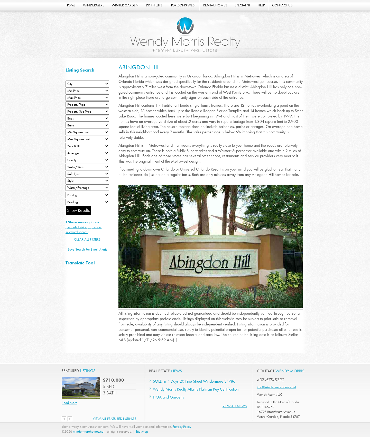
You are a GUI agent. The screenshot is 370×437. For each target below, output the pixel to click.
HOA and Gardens (168, 397)
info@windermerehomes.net (276, 387)
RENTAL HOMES (215, 5)
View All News (235, 406)
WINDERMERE (93, 5)
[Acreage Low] (87, 153)
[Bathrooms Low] (87, 125)
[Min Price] (87, 90)
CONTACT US (282, 5)
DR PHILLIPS (154, 5)
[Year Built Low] (87, 146)
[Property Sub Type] (87, 111)
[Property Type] (87, 104)
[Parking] (87, 195)
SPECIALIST (242, 5)
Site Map (141, 431)
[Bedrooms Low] (87, 118)
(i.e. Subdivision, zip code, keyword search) (84, 227)
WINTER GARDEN (125, 5)
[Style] (87, 180)
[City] (87, 84)
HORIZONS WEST (183, 5)
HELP (261, 5)
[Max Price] (87, 97)
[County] (87, 160)
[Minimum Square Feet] (87, 132)
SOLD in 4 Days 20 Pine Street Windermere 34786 (194, 381)
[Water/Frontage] (87, 187)
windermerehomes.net (89, 431)
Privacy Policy (182, 426)
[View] (87, 167)
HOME (71, 5)
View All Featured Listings (114, 418)
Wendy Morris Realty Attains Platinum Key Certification (196, 389)
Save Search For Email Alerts (87, 249)
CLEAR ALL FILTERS (87, 239)
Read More (69, 402)
